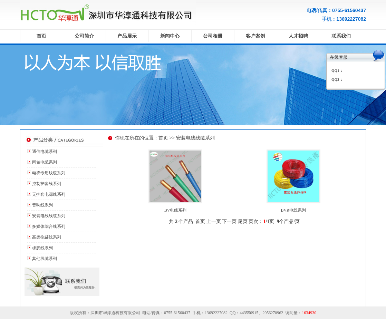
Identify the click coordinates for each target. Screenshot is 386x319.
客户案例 (255, 36)
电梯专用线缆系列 (48, 173)
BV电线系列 (175, 210)
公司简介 (84, 36)
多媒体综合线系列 (48, 226)
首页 (41, 36)
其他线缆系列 (44, 258)
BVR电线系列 (293, 210)
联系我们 (341, 36)
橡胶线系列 (42, 247)
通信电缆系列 (44, 151)
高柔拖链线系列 (46, 237)
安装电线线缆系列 (48, 215)
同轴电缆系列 (44, 162)
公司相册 (212, 36)
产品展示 (127, 36)
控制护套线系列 (46, 183)
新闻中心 (170, 36)
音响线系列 (42, 205)
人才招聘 (298, 36)
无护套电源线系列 (48, 194)
